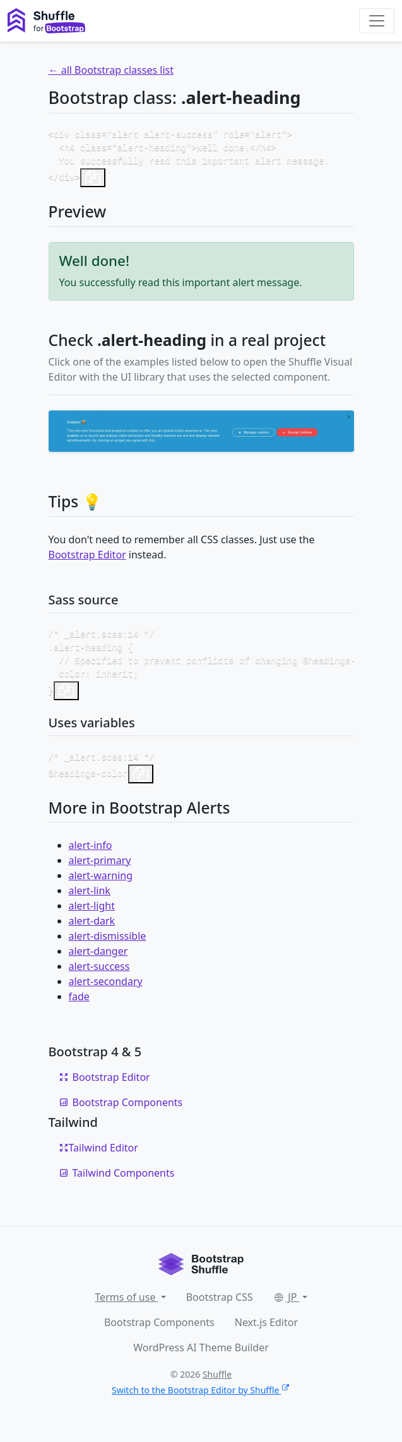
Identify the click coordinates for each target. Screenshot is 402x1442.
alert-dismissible (107, 946)
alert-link (89, 901)
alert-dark (92, 931)
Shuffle (217, 1384)
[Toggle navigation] (376, 20)
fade (79, 1006)
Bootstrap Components (121, 1112)
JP (286, 1307)
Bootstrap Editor (87, 558)
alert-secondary (106, 991)
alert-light (92, 916)
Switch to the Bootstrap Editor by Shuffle (201, 1400)
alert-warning (101, 885)
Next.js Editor (266, 1332)
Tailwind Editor (98, 1158)
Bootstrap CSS (219, 1307)
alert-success (99, 976)
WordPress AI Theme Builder (201, 1357)
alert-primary (100, 870)
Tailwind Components (117, 1183)
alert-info (90, 855)
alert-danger (98, 961)
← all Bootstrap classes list (111, 70)
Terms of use (126, 1307)
